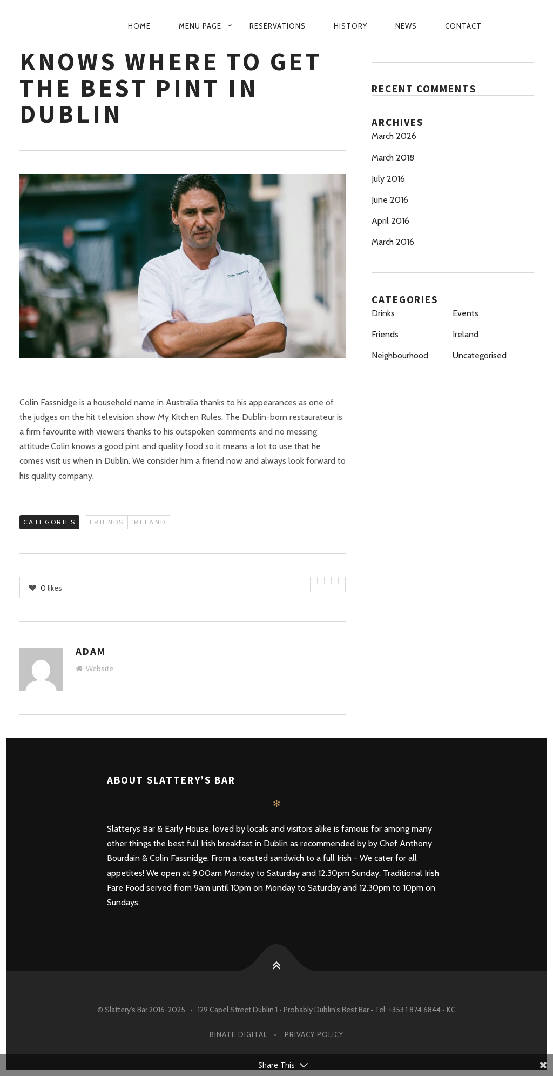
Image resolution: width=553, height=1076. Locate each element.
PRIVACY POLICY (314, 1034)
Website (94, 668)
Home (139, 26)
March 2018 (393, 157)
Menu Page (200, 26)
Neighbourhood (400, 355)
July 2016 (388, 178)
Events (465, 313)
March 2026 (394, 136)
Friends (107, 522)
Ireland (148, 522)
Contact (463, 26)
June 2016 (390, 200)
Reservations (277, 26)
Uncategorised (480, 355)
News (406, 26)
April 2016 (390, 221)
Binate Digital (238, 1034)
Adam (91, 651)
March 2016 (393, 242)
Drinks (383, 313)
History (350, 26)
